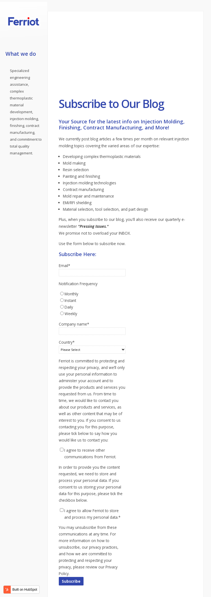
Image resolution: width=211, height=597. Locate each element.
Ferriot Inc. (137, 577)
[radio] (92, 251)
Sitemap (133, 570)
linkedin (60, 588)
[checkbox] (92, 261)
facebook (51, 588)
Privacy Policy (81, 570)
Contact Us (57, 570)
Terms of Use (110, 570)
